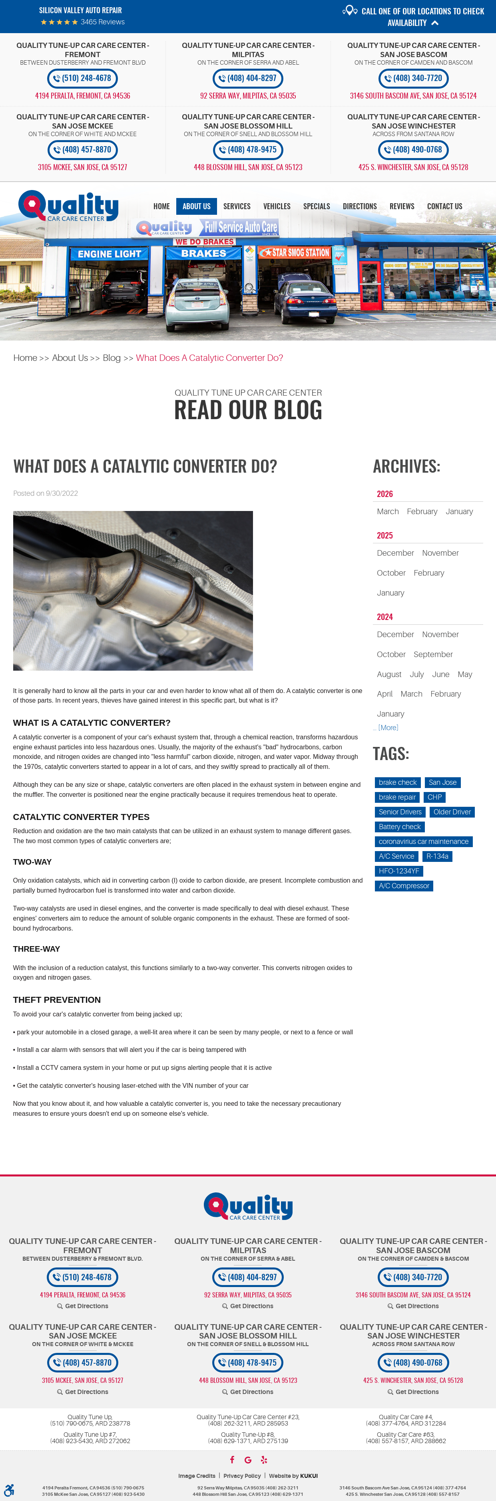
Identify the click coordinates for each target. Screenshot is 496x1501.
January (459, 511)
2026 (385, 495)
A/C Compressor (404, 886)
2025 (385, 536)
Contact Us (444, 207)
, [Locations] (82, 96)
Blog (112, 358)
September (433, 654)
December (395, 553)
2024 (385, 618)
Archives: (406, 468)
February (422, 511)
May (465, 674)
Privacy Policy (242, 1476)
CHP (435, 797)
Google (248, 1460)
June (441, 674)
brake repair (397, 797)
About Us (197, 207)
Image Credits (196, 1476)
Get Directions (86, 1306)
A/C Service (396, 856)
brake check (398, 782)
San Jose (443, 782)
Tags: (391, 755)
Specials (316, 207)
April (384, 694)
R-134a (437, 856)
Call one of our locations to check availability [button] (423, 18)
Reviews (402, 207)
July (417, 674)
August (389, 674)
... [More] (385, 728)
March (388, 511)
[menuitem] (161, 206)
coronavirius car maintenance (424, 842)
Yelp (264, 1460)
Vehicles (277, 207)
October (391, 573)
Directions (360, 207)
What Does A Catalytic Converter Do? (209, 358)
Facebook (232, 1460)
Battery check (400, 827)
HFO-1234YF (399, 871)
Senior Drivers (400, 812)
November (440, 553)
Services (237, 207)
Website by (293, 1476)
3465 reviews (103, 22)
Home (161, 207)
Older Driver (452, 812)
